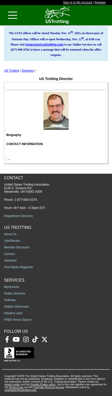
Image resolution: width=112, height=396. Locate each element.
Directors (28, 70)
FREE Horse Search (18, 320)
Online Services (14, 293)
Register (100, 2)
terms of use (16, 387)
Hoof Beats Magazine (18, 267)
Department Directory (18, 216)
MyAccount (11, 287)
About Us (10, 234)
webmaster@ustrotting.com (21, 390)
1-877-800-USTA (25, 200)
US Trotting (11, 70)
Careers (9, 254)
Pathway (10, 300)
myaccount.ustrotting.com (44, 44)
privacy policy (12, 384)
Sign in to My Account (77, 2)
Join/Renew (12, 241)
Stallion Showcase (16, 306)
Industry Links (13, 313)
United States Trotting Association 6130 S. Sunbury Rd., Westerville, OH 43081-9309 (26, 188)
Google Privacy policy (43, 384)
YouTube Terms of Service (49, 387)
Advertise (10, 260)
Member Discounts (16, 247)
